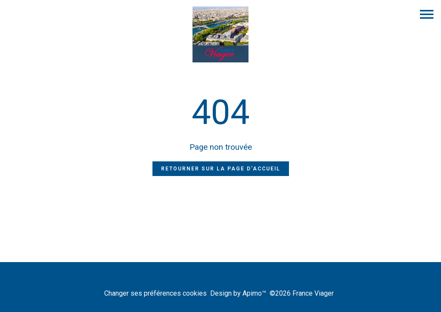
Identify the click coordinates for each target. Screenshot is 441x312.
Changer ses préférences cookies (155, 293)
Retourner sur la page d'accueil (220, 169)
